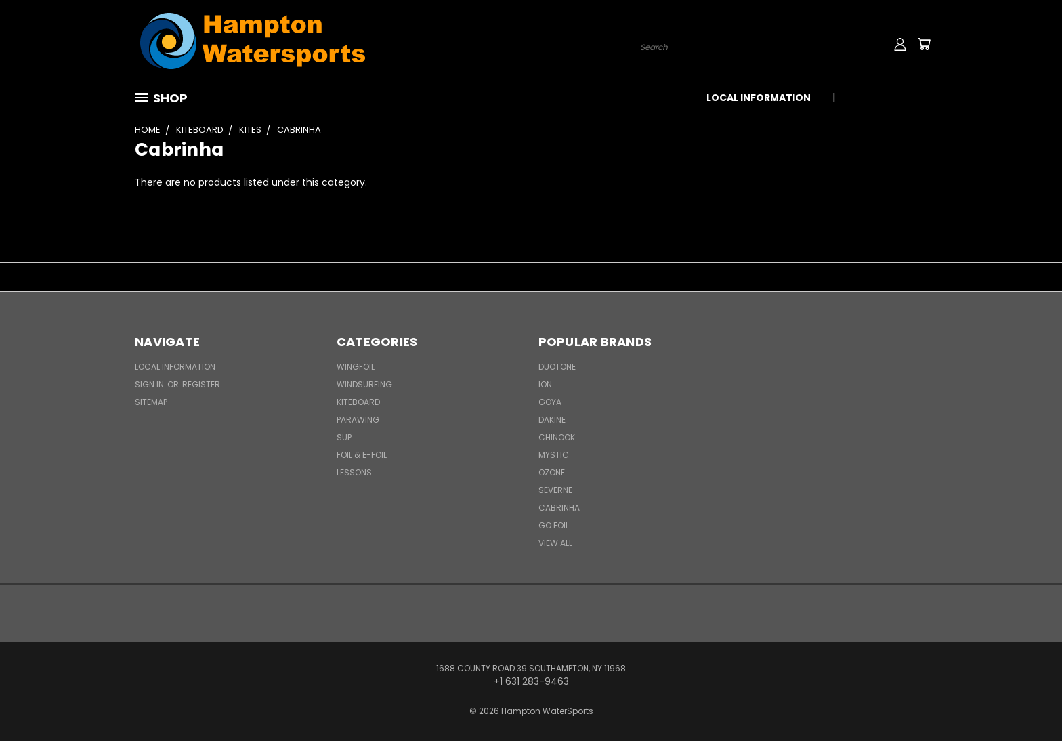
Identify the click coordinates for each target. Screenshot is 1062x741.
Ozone (551, 472)
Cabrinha (559, 507)
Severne (555, 490)
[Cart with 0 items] (924, 44)
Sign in (150, 384)
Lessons (354, 472)
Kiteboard (358, 402)
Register (201, 384)
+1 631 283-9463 (888, 97)
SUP (344, 437)
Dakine (552, 419)
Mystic (553, 455)
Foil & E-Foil (362, 455)
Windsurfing (364, 384)
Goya (549, 402)
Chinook (556, 437)
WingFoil (356, 367)
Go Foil (553, 525)
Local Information (758, 97)
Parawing (358, 419)
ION (545, 384)
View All (555, 543)
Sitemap (151, 402)
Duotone (557, 367)
